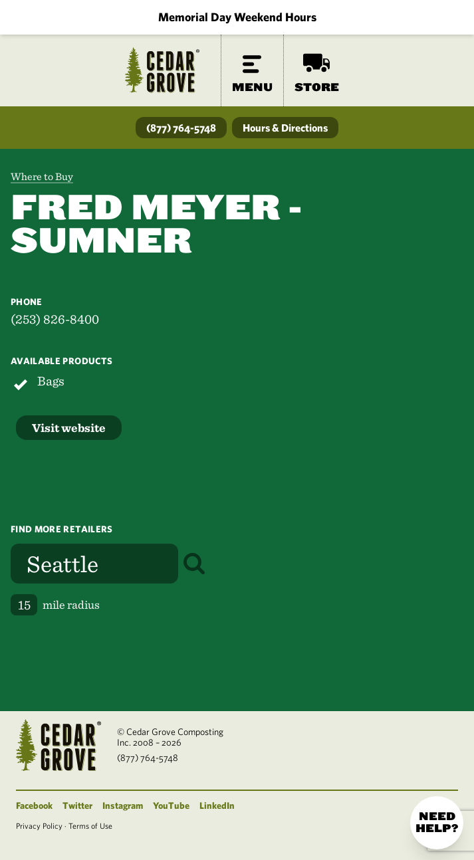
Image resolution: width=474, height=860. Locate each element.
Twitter (77, 805)
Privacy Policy (39, 825)
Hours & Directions (285, 128)
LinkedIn (217, 805)
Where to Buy (42, 176)
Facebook (34, 805)
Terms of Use (90, 825)
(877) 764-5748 (181, 128)
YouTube (171, 805)
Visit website (69, 428)
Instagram (122, 805)
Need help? (436, 822)
